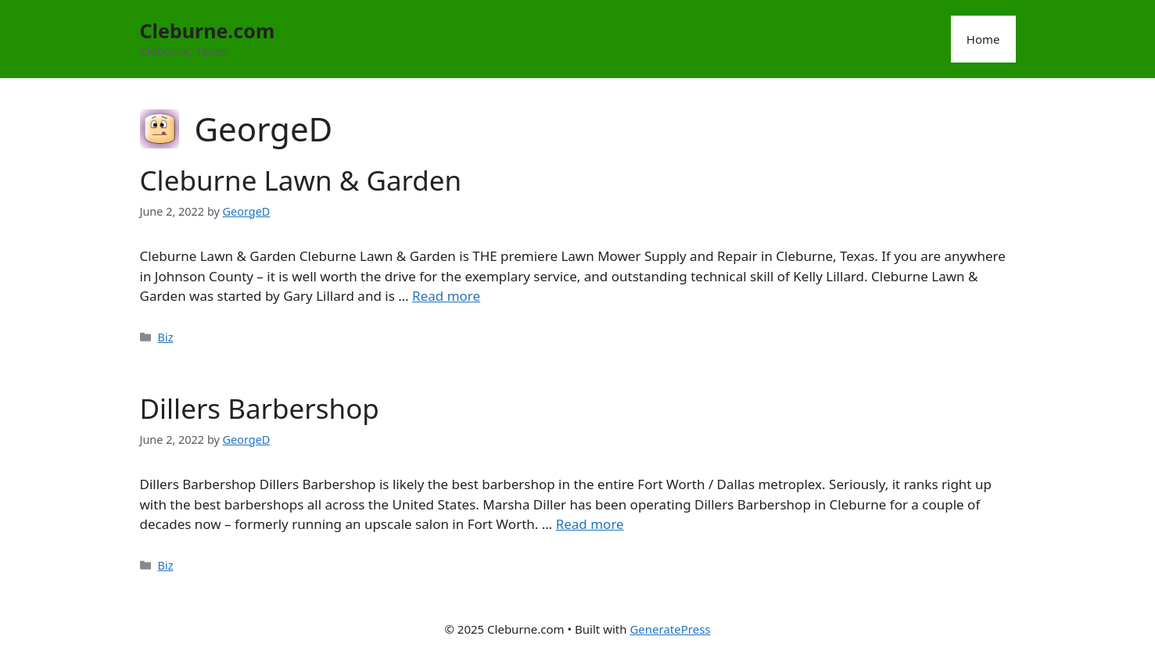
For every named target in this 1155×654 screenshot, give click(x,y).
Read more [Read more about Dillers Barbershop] (590, 524)
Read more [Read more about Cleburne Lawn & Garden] (446, 296)
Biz (166, 337)
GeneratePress (670, 629)
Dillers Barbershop (259, 408)
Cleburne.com (207, 30)
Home (983, 39)
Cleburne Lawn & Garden (301, 180)
